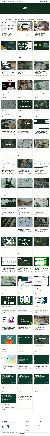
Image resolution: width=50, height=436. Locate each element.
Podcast (27, 425)
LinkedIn (39, 426)
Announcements (15, 19)
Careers (20, 1)
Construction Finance (23, 19)
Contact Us (27, 430)
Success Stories (13, 1)
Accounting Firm (10, 19)
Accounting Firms (9, 1)
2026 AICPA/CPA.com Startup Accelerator (15, 427)
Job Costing (38, 19)
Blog (22, 1)
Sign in (46, 1)
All (6, 19)
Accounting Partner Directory (29, 426)
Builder (19, 19)
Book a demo (42, 1)
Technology (42, 19)
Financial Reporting (33, 19)
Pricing (17, 1)
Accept (21, 433)
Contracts (29, 19)
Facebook (39, 425)
